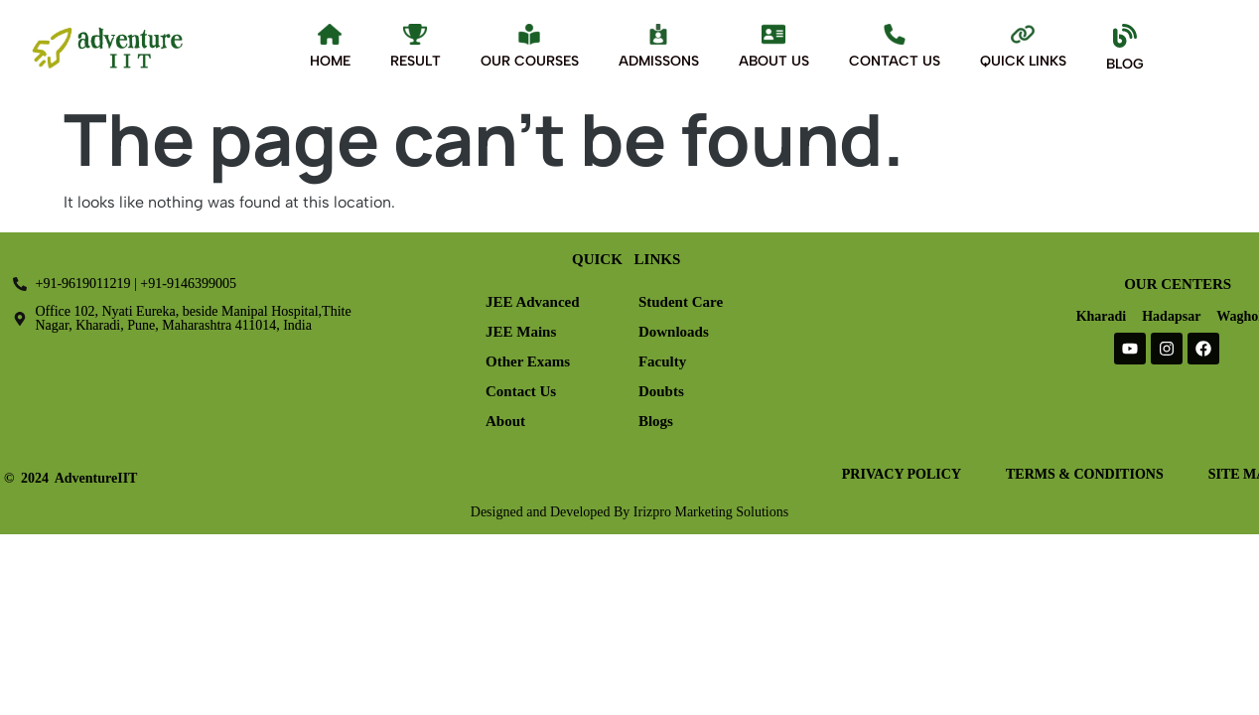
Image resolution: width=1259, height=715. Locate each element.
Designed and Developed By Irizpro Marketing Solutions (629, 511)
